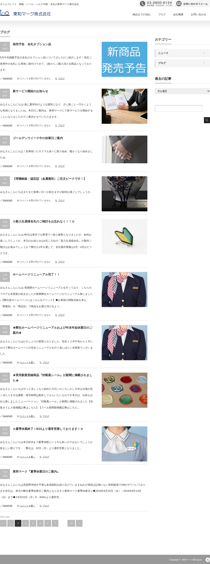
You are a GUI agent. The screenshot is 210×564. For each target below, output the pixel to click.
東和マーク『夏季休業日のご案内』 (36, 471)
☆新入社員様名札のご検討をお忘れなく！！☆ (44, 221)
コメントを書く (27, 362)
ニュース (163, 53)
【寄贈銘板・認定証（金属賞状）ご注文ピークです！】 (49, 178)
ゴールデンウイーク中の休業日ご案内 (38, 138)
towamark (7, 78)
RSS (208, 560)
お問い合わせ (198, 14)
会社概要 (178, 14)
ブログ (162, 14)
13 (71, 523)
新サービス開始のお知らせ (30, 91)
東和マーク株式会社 (192, 559)
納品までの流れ (142, 14)
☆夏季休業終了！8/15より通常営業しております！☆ (48, 428)
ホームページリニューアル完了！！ (36, 274)
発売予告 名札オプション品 (33, 44)
